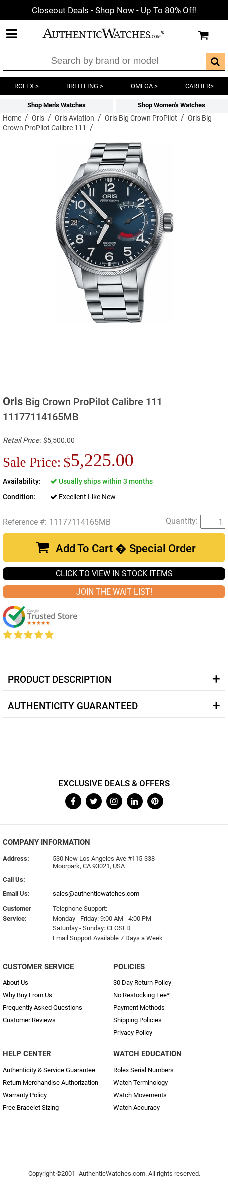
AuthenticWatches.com (112, 33)
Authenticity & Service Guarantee (49, 1070)
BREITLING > (84, 86)
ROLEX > (26, 86)
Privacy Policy (132, 1032)
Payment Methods (139, 1007)
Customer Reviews (29, 1020)
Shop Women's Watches (171, 105)
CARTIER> (199, 86)
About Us (15, 982)
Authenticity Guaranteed (73, 706)
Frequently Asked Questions (42, 1007)
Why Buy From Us (27, 995)
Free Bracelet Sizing (31, 1107)
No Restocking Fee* (141, 995)
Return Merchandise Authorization (50, 1082)
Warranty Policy (25, 1095)
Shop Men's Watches (56, 105)
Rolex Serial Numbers (143, 1070)
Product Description (59, 679)
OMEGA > (144, 86)
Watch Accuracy (136, 1107)
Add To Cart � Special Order (126, 548)
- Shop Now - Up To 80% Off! (114, 10)
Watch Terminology (140, 1082)
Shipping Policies (137, 1020)
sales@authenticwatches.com (96, 893)
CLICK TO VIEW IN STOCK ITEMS (114, 573)
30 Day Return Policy (142, 982)
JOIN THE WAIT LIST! (114, 592)
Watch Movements (140, 1095)
